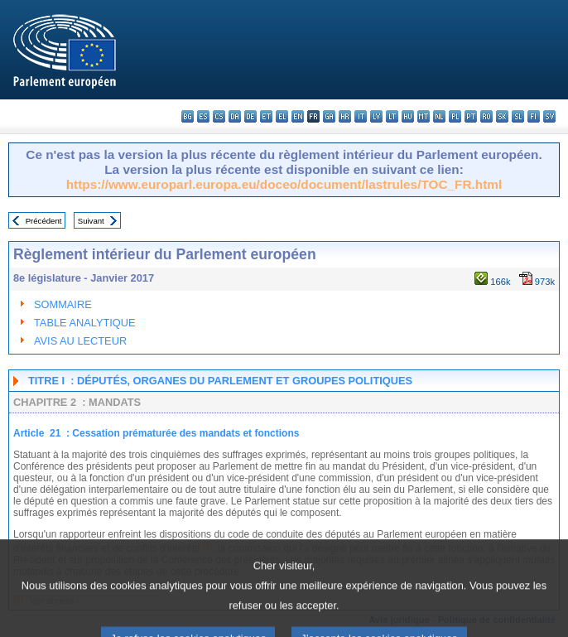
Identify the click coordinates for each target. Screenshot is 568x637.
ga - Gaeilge (329, 116)
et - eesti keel (266, 116)
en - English (297, 116)
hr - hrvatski (345, 116)
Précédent (44, 220)
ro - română (486, 116)
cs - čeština (219, 116)
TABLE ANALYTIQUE (85, 322)
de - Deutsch (250, 116)
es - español (203, 116)
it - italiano (360, 116)
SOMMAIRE (63, 304)
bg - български (187, 116)
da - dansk (235, 116)
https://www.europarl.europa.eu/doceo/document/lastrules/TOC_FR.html (284, 184)
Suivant (91, 220)
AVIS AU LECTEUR (80, 341)
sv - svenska (549, 116)
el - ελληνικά (282, 116)
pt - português (471, 116)
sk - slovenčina (502, 116)
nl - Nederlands (439, 116)
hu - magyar (408, 116)
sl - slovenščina (518, 116)
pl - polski (455, 116)
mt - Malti (423, 116)
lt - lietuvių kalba (392, 116)
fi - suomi (533, 116)
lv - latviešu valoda (376, 116)
